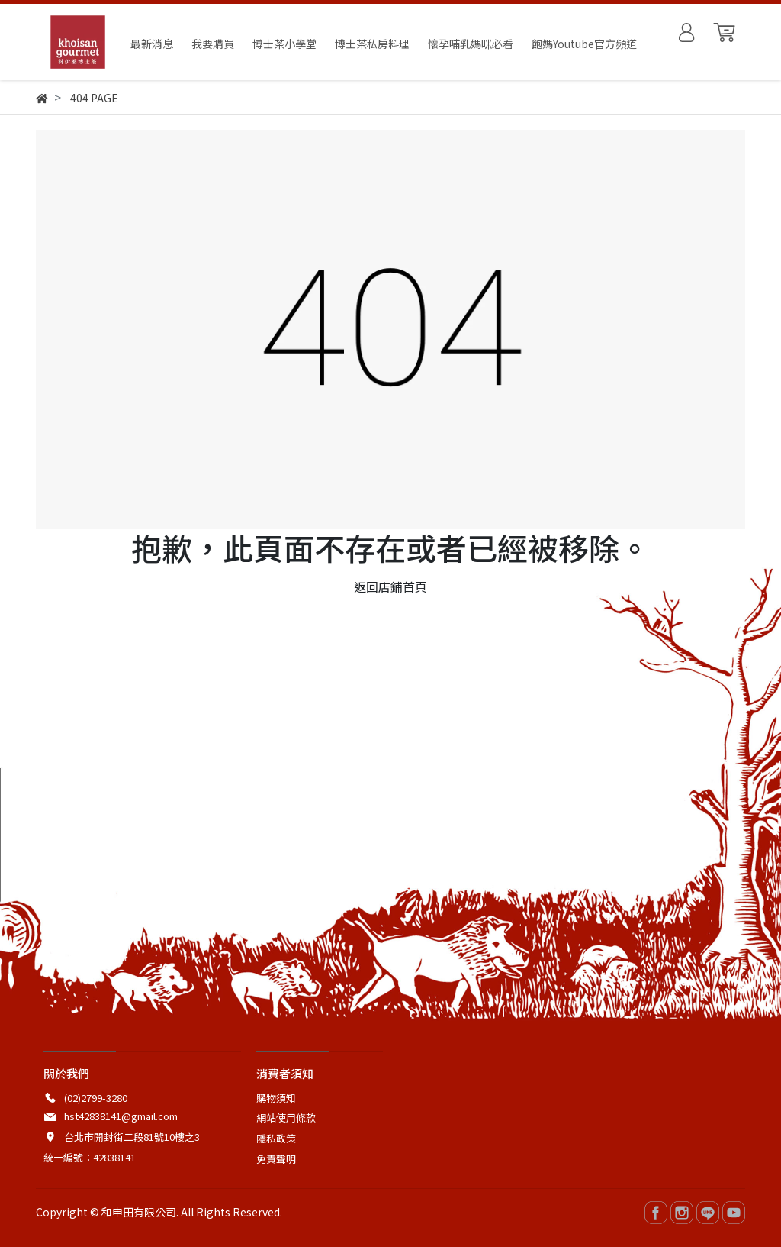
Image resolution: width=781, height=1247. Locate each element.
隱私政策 (276, 1138)
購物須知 (276, 1097)
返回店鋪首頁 (390, 586)
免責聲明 (276, 1159)
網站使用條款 (286, 1117)
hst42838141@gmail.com (121, 1116)
